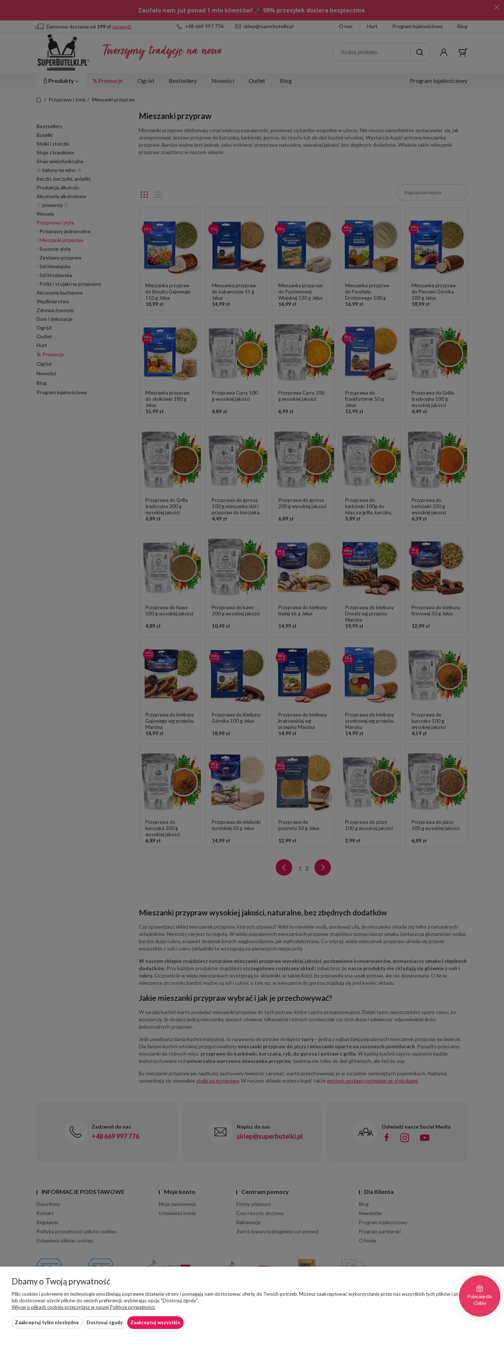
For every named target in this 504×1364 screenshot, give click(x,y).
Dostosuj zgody (105, 1322)
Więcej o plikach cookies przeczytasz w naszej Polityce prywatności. (84, 1307)
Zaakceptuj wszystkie (155, 1322)
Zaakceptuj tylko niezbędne (47, 1322)
